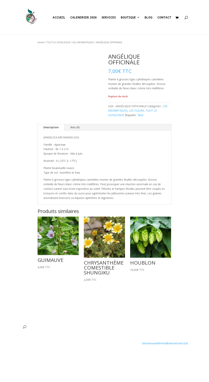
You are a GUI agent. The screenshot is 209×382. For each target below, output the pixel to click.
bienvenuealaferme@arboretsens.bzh (165, 343)
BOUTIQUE (128, 18)
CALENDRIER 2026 (83, 18)
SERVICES (109, 18)
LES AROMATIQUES (83, 42)
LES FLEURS (136, 110)
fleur (140, 115)
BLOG (148, 18)
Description (51, 127)
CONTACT (164, 18)
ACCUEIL (59, 18)
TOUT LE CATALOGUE (58, 42)
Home (41, 42)
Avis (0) (74, 127)
